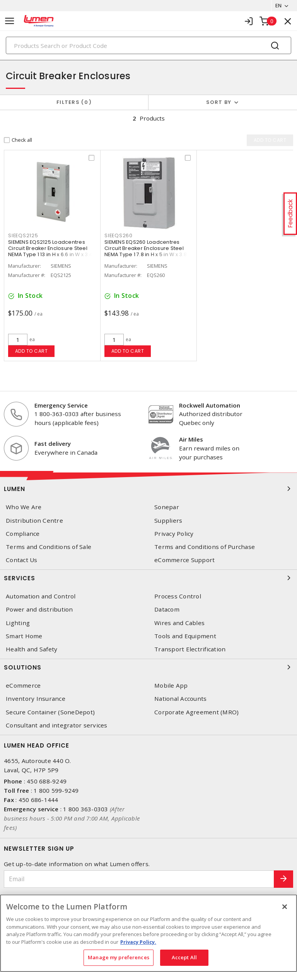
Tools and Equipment (185, 636)
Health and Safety (31, 649)
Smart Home (24, 636)
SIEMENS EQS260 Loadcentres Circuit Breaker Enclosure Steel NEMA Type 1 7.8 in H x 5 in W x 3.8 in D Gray (148, 251)
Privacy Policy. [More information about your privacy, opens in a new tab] (138, 941)
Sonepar (166, 507)
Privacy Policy (174, 533)
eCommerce (23, 685)
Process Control (177, 596)
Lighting (18, 623)
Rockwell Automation (209, 405)
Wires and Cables (179, 623)
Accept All (184, 957)
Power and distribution (39, 609)
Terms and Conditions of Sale (48, 547)
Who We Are (24, 507)
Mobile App (171, 685)
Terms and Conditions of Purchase (204, 547)
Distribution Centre (34, 520)
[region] (148, 933)
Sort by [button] (219, 102)
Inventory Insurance (35, 698)
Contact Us (22, 560)
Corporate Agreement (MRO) (196, 712)
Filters (74, 102)
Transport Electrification (189, 649)
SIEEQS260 (118, 235)
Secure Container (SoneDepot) (50, 712)
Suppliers (168, 520)
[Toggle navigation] (9, 21)
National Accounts (180, 698)
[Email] (139, 879)
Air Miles (191, 439)
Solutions (148, 667)
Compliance (23, 533)
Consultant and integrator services (57, 725)
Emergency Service (61, 405)
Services (148, 578)
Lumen (148, 488)
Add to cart (31, 351)
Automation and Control (41, 596)
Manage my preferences (118, 957)
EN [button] (278, 5)
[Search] (148, 45)
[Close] (284, 906)
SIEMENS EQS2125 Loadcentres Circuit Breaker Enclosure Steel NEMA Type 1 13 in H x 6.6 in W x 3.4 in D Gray (50, 251)
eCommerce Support (184, 560)
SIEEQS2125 (23, 235)
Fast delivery (52, 443)
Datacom (166, 609)
